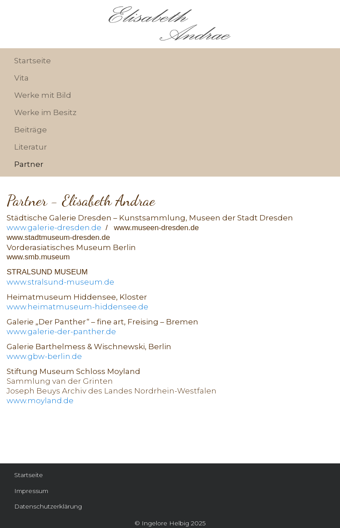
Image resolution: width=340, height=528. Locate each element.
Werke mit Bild (42, 95)
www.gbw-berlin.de (44, 356)
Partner (28, 164)
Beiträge (30, 129)
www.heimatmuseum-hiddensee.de (77, 306)
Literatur (30, 147)
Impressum (31, 490)
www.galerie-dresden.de (54, 227)
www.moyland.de (40, 400)
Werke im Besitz (45, 112)
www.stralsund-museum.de (60, 281)
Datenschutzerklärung (48, 506)
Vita (21, 77)
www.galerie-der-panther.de (61, 331)
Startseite (32, 60)
